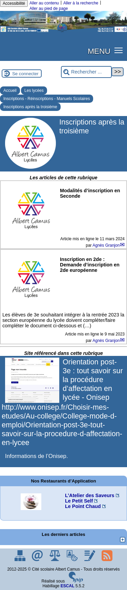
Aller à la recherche (80, 3)
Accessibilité (14, 3)
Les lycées (34, 90)
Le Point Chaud (83, 506)
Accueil (10, 90)
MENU (99, 51)
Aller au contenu (44, 3)
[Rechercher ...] (86, 72)
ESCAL (68, 586)
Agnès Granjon (106, 245)
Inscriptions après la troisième (30, 106)
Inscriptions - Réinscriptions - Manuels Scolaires (46, 98)
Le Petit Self (79, 501)
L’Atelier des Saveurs (89, 495)
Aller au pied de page (48, 8)
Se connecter (25, 73)
